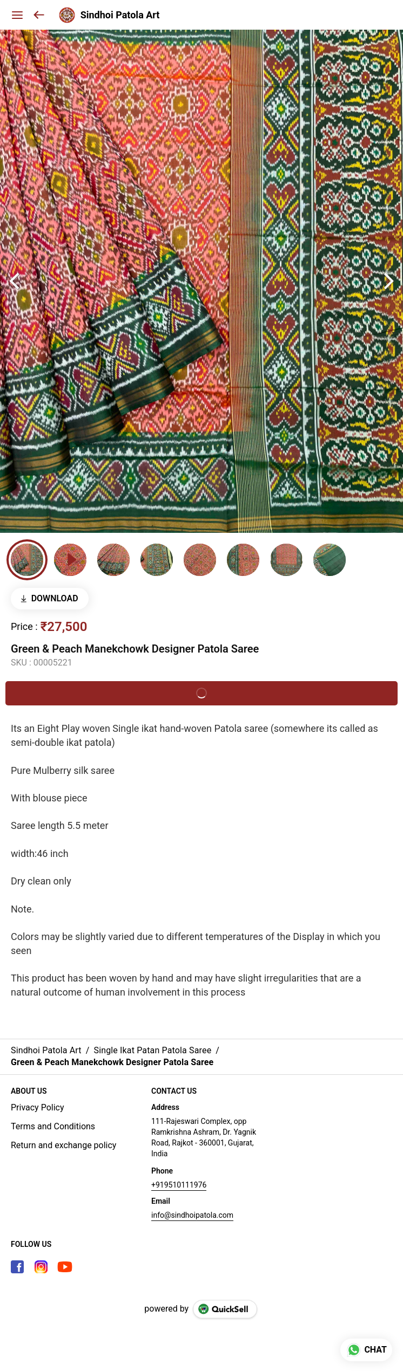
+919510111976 (178, 1185)
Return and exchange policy (63, 1145)
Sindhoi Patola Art (120, 15)
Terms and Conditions (53, 1126)
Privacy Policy (37, 1107)
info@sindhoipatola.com (192, 1215)
